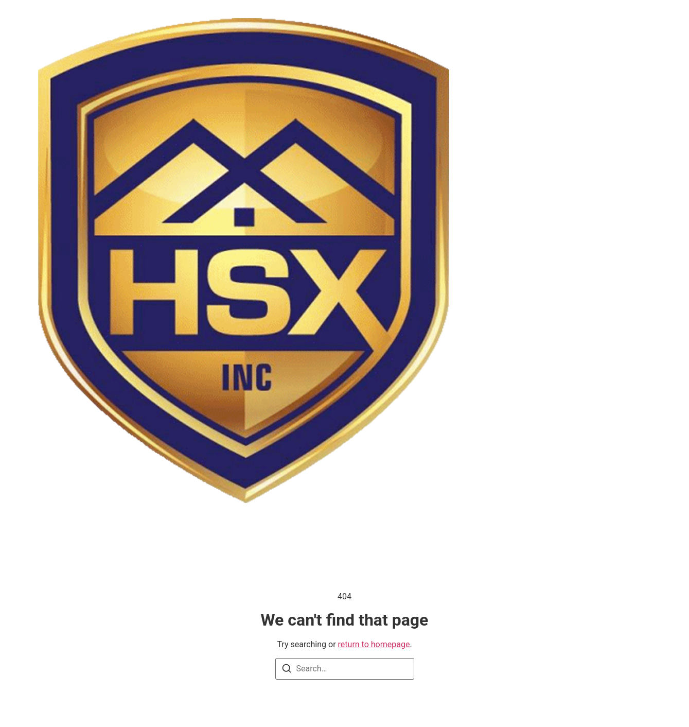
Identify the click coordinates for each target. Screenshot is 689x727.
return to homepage (374, 644)
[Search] (286, 670)
